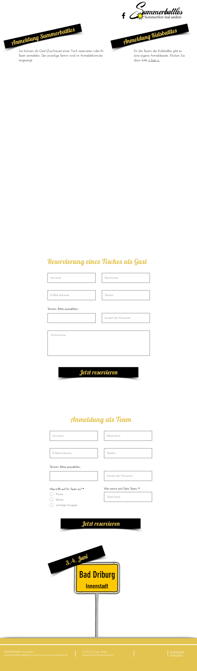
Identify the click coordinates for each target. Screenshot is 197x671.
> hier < (154, 60)
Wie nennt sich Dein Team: (120, 488)
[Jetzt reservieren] (98, 372)
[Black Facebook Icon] (123, 15)
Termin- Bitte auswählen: (62, 308)
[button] (43, 36)
